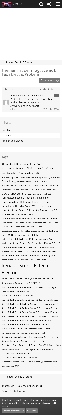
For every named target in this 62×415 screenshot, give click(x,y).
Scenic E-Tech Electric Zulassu (44, 316)
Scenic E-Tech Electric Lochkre (15, 304)
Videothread (14, 349)
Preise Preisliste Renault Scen (40, 247)
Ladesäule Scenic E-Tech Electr (45, 230)
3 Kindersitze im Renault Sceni (28, 164)
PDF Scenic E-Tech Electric (14, 247)
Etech (20, 193)
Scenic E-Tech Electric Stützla (15, 312)
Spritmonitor (39, 341)
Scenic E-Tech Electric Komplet (16, 299)
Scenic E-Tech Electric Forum (17, 295)
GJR (20, 202)
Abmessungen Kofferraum (14, 168)
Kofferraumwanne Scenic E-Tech (17, 218)
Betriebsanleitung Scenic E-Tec (16, 185)
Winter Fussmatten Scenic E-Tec (16, 361)
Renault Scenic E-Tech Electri (33, 259)
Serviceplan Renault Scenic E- (15, 337)
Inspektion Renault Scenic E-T (15, 210)
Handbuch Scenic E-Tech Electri (36, 202)
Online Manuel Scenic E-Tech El (45, 243)
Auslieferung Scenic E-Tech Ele (16, 177)
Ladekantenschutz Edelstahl (14, 222)
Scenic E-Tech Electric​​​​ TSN (14, 320)
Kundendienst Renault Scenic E (46, 218)
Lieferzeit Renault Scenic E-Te (24, 235)
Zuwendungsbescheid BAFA (44, 361)
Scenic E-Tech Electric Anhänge (41, 287)
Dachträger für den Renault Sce (16, 189)
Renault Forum (8, 255)
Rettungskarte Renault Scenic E (16, 283)
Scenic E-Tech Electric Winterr (15, 316)
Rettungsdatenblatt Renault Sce (38, 278)
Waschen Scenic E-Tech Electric (16, 353)
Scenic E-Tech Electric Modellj (44, 304)
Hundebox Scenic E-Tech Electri (29, 206)
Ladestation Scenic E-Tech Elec (16, 230)
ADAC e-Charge (34, 168)
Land (4, 235)
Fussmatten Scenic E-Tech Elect (19, 197)
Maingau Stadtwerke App (40, 239)
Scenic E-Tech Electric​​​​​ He (13, 324)
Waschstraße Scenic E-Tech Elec (16, 357)
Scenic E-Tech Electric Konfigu (44, 299)
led (8, 234)
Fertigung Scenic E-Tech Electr (38, 193)
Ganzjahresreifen (10, 202)
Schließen (31, 410)
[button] (41, 4)
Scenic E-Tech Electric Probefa (15, 308)
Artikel (6, 130)
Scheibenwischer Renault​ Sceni (35, 328)
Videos (5, 349)
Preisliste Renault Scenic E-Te (15, 251)
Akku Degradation (10, 173)
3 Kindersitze (8, 164)
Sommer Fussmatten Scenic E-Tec (17, 341)
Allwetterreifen (26, 173)
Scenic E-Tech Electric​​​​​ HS (37, 324)
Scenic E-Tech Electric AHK (14, 287)
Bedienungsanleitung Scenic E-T (45, 177)
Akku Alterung (48, 168)
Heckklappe (8, 206)
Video (58, 345)
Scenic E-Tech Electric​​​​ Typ (39, 320)
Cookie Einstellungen (13, 391)
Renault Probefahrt (10, 259)
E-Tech (35, 189)
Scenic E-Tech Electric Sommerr (45, 308)
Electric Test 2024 (48, 189)
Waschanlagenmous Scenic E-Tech (37, 349)
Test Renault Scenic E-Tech (31, 345)
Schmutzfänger (9, 332)
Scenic (35, 283)
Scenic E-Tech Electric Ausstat (15, 291)
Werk (34, 357)
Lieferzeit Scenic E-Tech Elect (15, 239)
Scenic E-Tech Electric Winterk (43, 312)
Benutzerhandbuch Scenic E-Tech (32, 181)
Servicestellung (51, 337)
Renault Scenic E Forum (12, 278)
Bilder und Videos (13, 140)
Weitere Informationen (13, 410)
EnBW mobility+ (9, 193)
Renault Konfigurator (46, 255)
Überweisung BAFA (10, 365)
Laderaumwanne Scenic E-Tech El (28, 226)
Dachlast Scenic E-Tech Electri (45, 185)
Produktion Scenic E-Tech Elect (43, 251)
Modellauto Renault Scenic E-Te (16, 243)
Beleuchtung (9, 181)
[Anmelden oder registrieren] (49, 4)
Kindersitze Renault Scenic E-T (43, 210)
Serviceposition (36, 337)
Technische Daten (10, 345)
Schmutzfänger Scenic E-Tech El (31, 332)
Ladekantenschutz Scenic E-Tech (43, 222)
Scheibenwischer (11, 328)
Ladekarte (7, 226)
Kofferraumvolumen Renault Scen (17, 214)
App (36, 173)
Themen (7, 135)
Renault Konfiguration (26, 255)
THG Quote (49, 345)
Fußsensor (43, 197)
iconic (48, 206)
